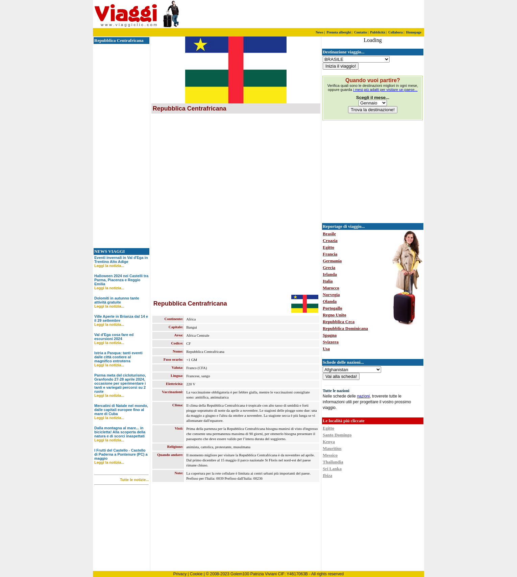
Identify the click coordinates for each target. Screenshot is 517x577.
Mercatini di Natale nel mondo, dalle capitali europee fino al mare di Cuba (121, 410)
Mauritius (332, 448)
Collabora (395, 32)
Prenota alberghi (338, 32)
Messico (330, 455)
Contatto (360, 32)
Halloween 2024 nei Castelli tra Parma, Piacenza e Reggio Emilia (121, 280)
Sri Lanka (332, 468)
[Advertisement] (345, 14)
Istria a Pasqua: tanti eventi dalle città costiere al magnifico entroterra (118, 357)
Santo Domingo (337, 434)
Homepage (413, 32)
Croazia (330, 240)
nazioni (363, 396)
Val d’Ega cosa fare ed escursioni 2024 (113, 337)
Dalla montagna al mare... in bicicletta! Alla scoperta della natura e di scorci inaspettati (119, 432)
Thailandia (333, 461)
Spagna (330, 335)
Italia (328, 281)
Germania (332, 260)
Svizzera (331, 341)
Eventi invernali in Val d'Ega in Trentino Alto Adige (121, 260)
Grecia (329, 267)
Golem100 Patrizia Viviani (253, 574)
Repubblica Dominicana (345, 328)
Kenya (329, 441)
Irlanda (330, 274)
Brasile (329, 233)
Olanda (330, 301)
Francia (330, 254)
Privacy (180, 574)
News (319, 32)
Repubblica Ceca (338, 321)
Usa (326, 348)
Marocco (331, 287)
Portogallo (332, 308)
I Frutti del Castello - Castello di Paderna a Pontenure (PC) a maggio (121, 454)
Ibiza (327, 475)
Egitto (328, 247)
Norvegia (331, 294)
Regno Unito (334, 314)
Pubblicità (377, 32)
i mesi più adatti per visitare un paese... (385, 90)
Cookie (196, 574)
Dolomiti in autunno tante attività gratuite (116, 300)
